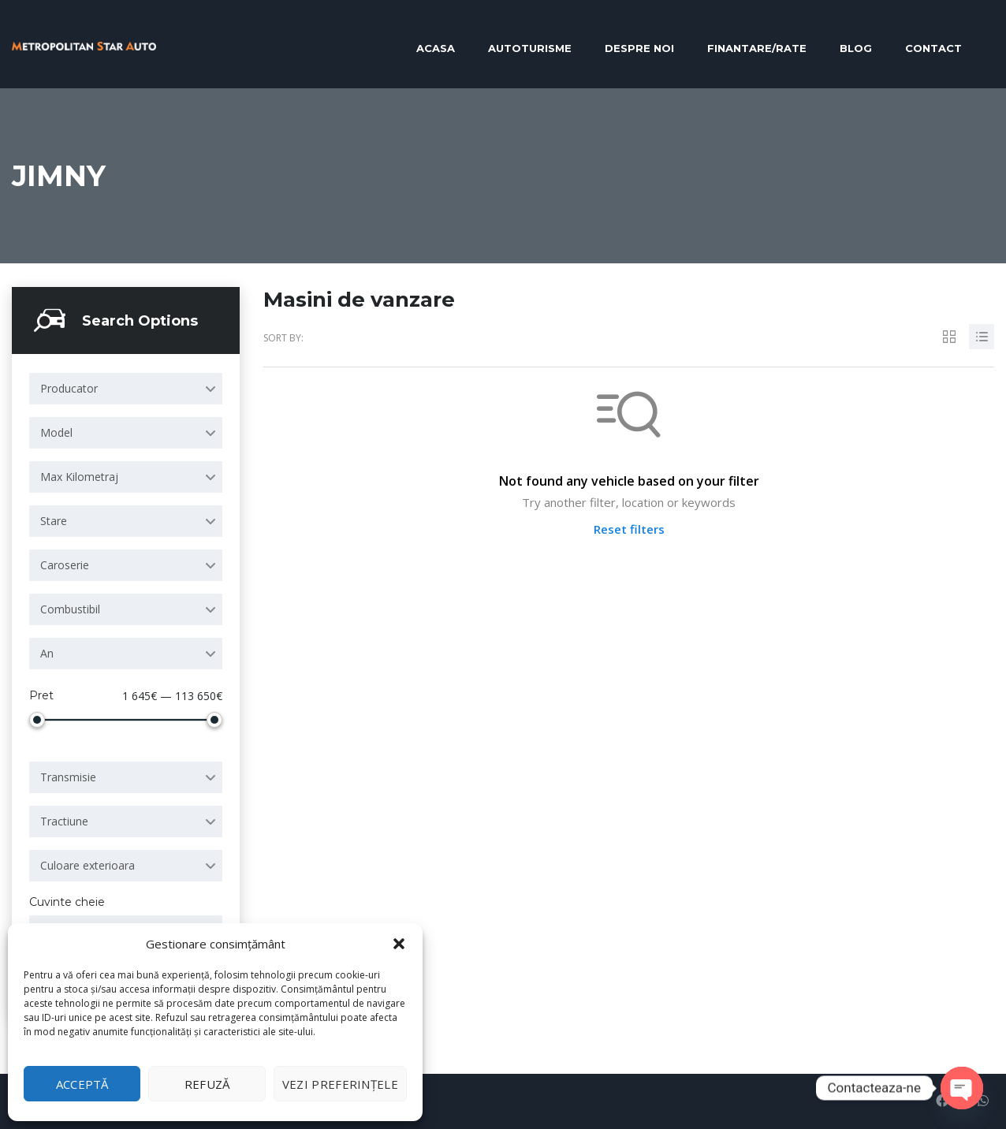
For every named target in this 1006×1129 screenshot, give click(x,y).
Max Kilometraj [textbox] (79, 476)
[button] (399, 944)
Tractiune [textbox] (64, 821)
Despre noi (639, 48)
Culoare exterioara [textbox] (87, 865)
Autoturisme (530, 48)
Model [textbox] (56, 432)
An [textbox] (47, 653)
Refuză (207, 1084)
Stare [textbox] (53, 520)
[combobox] (125, 388)
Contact (933, 48)
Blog (856, 48)
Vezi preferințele (340, 1084)
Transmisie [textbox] (68, 776)
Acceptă (82, 1084)
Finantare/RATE (757, 48)
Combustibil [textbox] (70, 609)
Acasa (435, 48)
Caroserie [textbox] (64, 564)
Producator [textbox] (69, 388)
